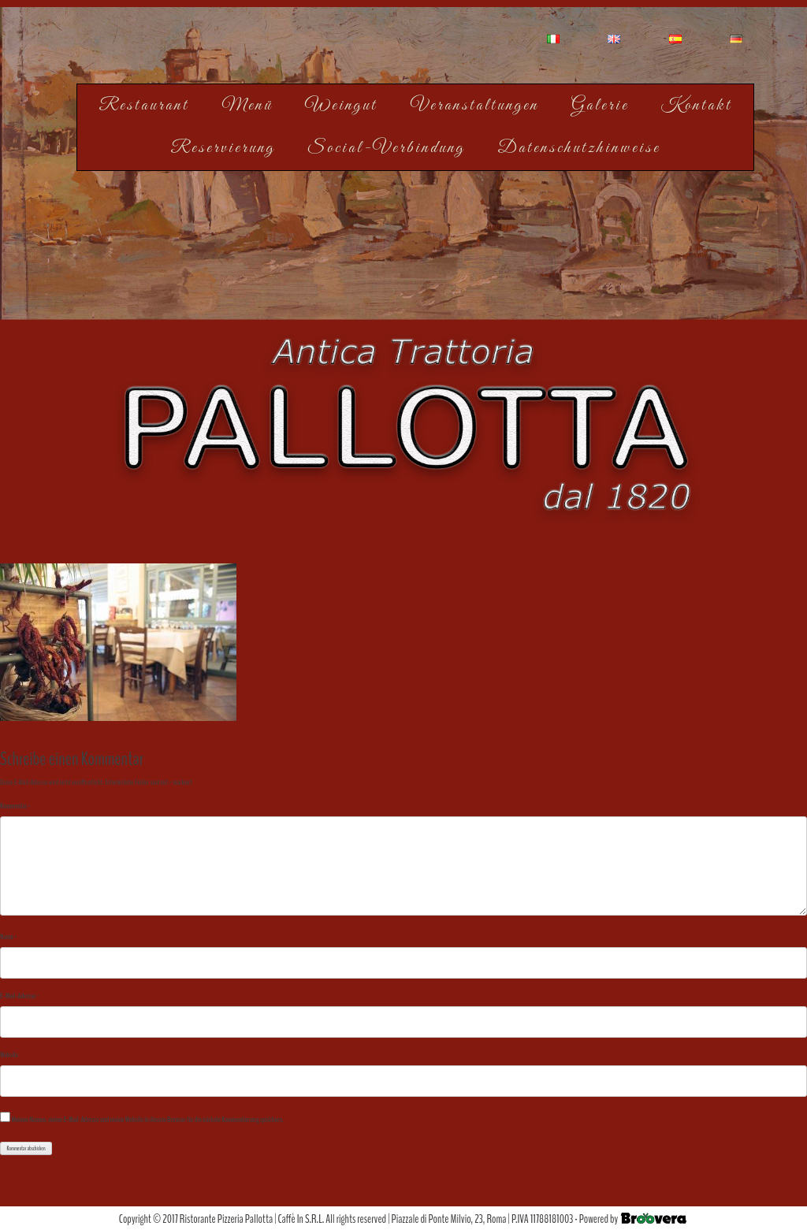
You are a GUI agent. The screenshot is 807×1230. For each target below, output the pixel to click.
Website (9, 1055)
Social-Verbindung (386, 147)
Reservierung (222, 147)
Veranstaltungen (475, 105)
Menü (247, 105)
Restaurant (144, 105)
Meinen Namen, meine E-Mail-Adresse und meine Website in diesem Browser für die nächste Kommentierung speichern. (147, 1119)
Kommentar (15, 806)
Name (8, 936)
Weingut (341, 105)
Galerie (600, 105)
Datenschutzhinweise (578, 147)
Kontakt (696, 105)
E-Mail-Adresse (19, 995)
